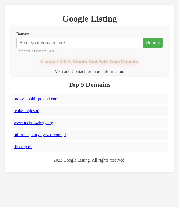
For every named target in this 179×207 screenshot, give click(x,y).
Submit (153, 42)
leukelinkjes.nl (26, 110)
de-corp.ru (23, 146)
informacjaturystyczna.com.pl (40, 134)
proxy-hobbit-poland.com (36, 98)
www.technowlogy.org (33, 122)
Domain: (23, 34)
